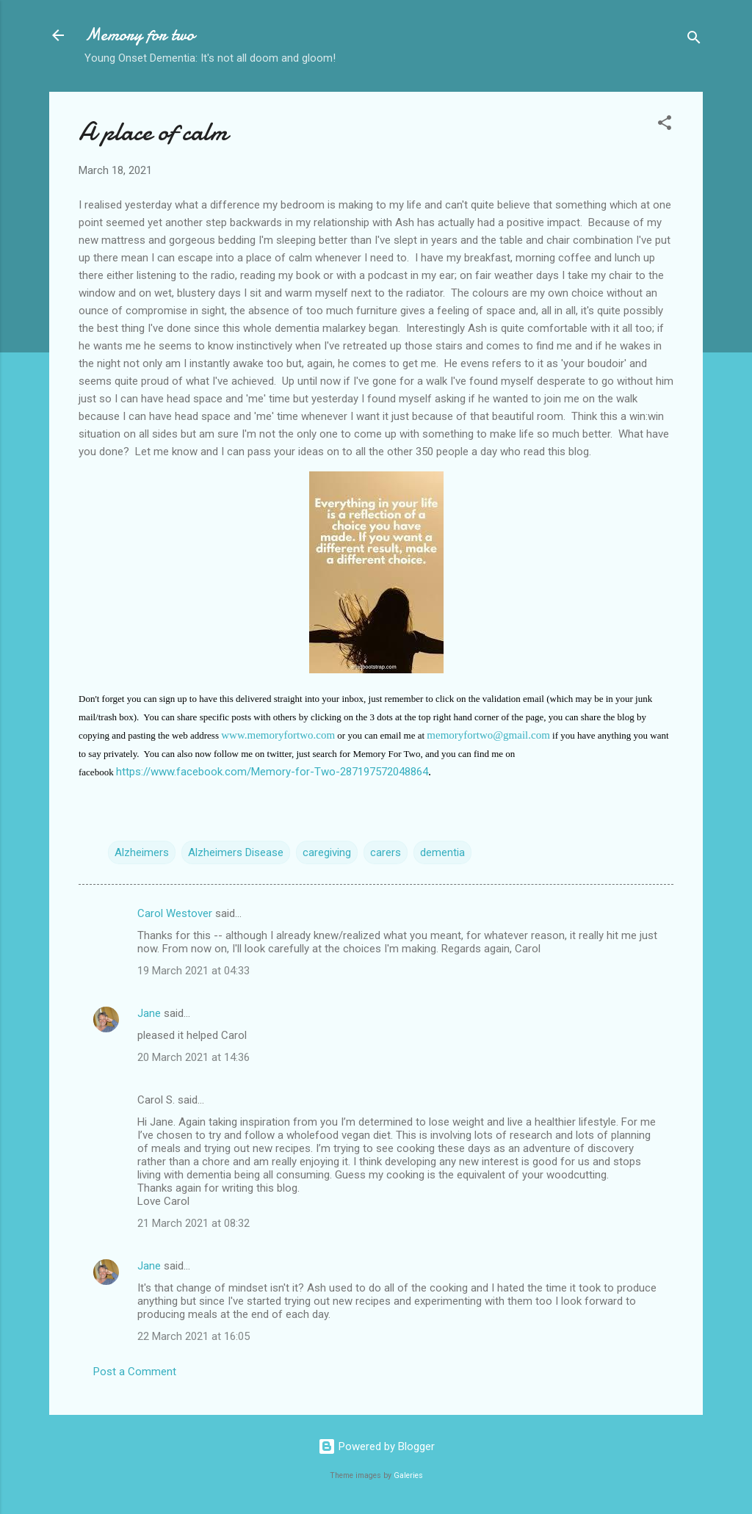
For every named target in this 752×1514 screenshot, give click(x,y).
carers (385, 852)
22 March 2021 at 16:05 (193, 1336)
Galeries (408, 1475)
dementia (442, 852)
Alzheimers (142, 852)
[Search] (694, 40)
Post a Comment (134, 1371)
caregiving (327, 852)
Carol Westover (174, 913)
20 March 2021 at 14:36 (193, 1057)
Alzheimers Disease (235, 852)
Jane (149, 1013)
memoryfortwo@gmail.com (488, 735)
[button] (664, 125)
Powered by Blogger (376, 1446)
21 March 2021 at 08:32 (193, 1223)
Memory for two (139, 35)
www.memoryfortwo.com (278, 735)
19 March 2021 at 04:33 (193, 970)
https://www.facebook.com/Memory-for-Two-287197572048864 (272, 771)
